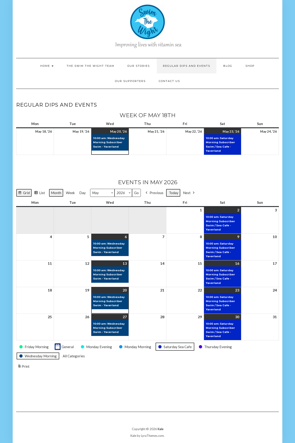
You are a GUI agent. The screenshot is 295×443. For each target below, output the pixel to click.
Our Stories (138, 65)
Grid (24, 193)
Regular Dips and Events (186, 65)
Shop (250, 65)
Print (24, 367)
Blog (227, 65)
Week (70, 193)
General (64, 346)
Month (56, 193)
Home (46, 65)
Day (82, 193)
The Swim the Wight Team (90, 65)
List (39, 193)
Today (173, 193)
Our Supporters (130, 81)
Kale (160, 429)
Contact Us (169, 81)
